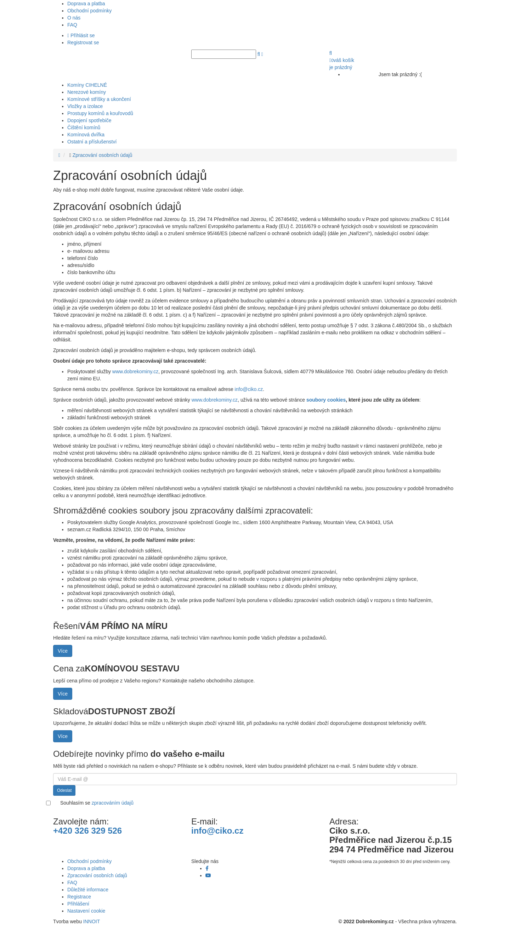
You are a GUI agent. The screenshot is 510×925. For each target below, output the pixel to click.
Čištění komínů (83, 127)
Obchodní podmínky (89, 10)
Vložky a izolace (85, 106)
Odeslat (64, 790)
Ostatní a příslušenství (92, 141)
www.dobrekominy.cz (135, 371)
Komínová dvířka (85, 134)
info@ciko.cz (249, 389)
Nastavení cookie (86, 911)
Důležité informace (87, 889)
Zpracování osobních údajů (102, 155)
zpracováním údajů (113, 803)
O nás (73, 18)
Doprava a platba (86, 3)
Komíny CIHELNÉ (87, 85)
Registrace (79, 897)
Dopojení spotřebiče (89, 120)
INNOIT (91, 921)
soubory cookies (326, 400)
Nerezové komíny (86, 92)
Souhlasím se (97, 803)
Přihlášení (78, 904)
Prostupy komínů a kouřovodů (100, 113)
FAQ (72, 25)
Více (63, 651)
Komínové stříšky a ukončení (99, 99)
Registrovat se (83, 42)
